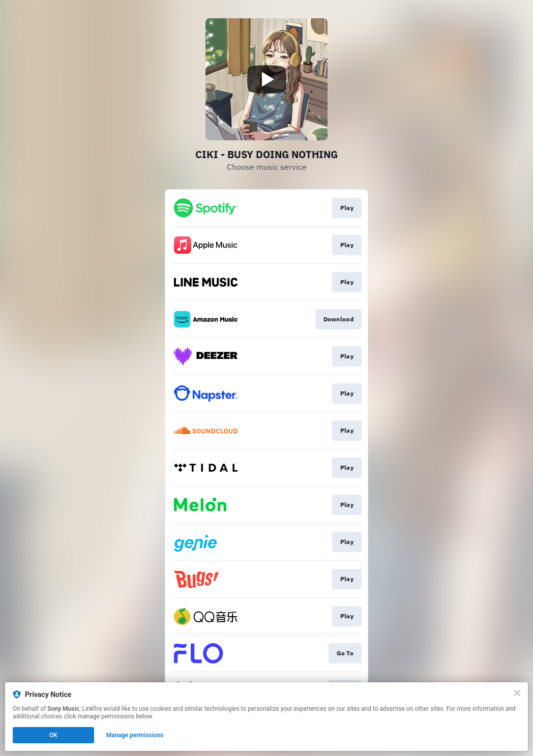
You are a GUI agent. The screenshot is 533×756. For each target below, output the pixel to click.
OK (53, 735)
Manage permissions (135, 735)
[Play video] (266, 79)
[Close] (517, 693)
